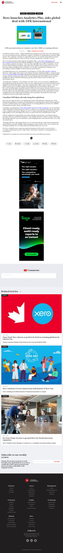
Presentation (31, 490)
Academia (11, 502)
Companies (39, 13)
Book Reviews (31, 502)
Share (17, 143)
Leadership (52, 492)
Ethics (11, 504)
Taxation (11, 510)
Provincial (11, 492)
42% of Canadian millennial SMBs (13, 74)
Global (11, 488)
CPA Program (11, 518)
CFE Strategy (11, 522)
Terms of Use (31, 526)
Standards (11, 508)
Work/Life (31, 496)
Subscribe (54, 2)
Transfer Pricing (11, 512)
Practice (11, 506)
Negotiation (52, 504)
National (11, 490)
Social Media (51, 506)
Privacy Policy (31, 522)
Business (23, 13)
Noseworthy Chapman (41, 108)
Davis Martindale (25, 108)
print (54, 143)
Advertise (31, 518)
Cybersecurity (51, 502)
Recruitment (31, 492)
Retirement (31, 494)
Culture (51, 488)
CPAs (31, 506)
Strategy (51, 494)
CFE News (11, 520)
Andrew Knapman (11, 524)
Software (51, 508)
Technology (31, 13)
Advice (31, 488)
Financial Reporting (52, 490)
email (45, 143)
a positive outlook (50, 71)
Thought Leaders (31, 508)
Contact (31, 520)
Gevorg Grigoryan (11, 526)
